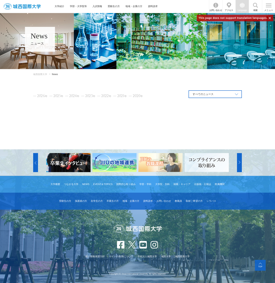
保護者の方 (81, 201)
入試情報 (97, 6)
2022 (106, 96)
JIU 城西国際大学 (22, 6)
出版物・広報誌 (202, 184)
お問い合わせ (215, 10)
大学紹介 (59, 6)
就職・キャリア (181, 184)
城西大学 (166, 256)
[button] (35, 162)
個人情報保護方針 (95, 256)
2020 (138, 96)
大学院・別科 (162, 184)
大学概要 (55, 184)
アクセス (229, 10)
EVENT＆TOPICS (103, 184)
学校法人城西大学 (147, 256)
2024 (74, 96)
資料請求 (153, 6)
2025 (58, 96)
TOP (260, 266)
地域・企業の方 (133, 6)
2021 (122, 96)
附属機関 (220, 184)
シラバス (211, 201)
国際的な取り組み (126, 184)
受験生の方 (114, 6)
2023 (90, 96)
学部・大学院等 (78, 6)
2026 (42, 96)
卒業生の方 (113, 201)
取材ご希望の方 (194, 201)
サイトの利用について (121, 256)
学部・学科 (145, 184)
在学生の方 (97, 201)
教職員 (178, 201)
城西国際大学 (40, 74)
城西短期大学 (182, 256)
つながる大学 (71, 184)
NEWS (85, 184)
